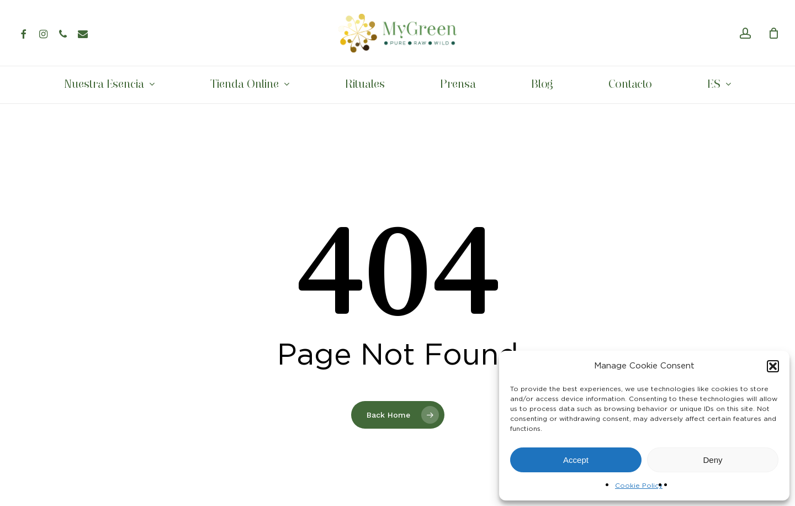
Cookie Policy (638, 485)
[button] (772, 366)
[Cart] (773, 33)
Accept (576, 460)
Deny (712, 460)
